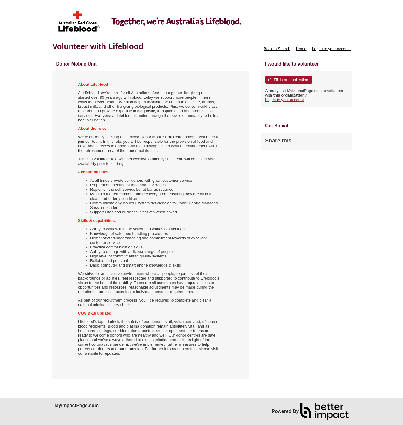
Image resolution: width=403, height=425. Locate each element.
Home (301, 48)
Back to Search (277, 48)
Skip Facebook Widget (311, 143)
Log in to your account (331, 48)
